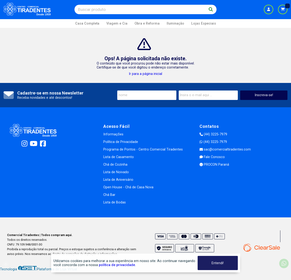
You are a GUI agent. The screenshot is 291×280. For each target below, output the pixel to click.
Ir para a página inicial (145, 74)
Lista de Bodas (114, 202)
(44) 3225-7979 (213, 134)
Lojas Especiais (203, 24)
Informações (113, 134)
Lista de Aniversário (118, 180)
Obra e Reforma (147, 24)
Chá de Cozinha (115, 165)
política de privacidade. (117, 265)
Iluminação (175, 24)
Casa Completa (87, 24)
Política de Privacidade (120, 142)
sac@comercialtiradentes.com (225, 149)
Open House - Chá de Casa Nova (128, 187)
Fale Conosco (212, 157)
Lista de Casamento (118, 157)
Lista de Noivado (116, 172)
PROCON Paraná (214, 165)
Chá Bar (109, 195)
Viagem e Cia (116, 24)
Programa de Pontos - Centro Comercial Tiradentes (143, 149)
